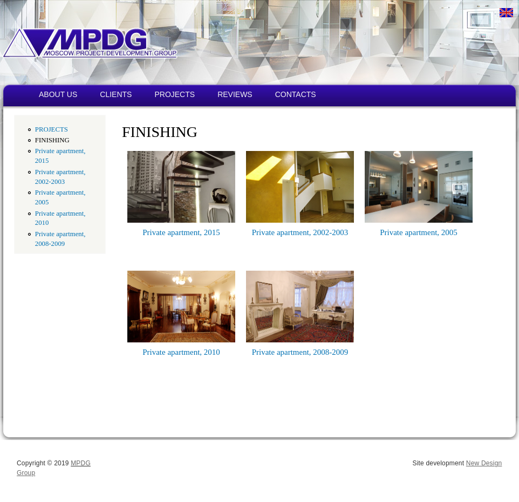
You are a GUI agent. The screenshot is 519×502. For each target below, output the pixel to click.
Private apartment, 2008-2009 (300, 352)
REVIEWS (234, 94)
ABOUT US (58, 94)
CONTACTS (295, 94)
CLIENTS (116, 94)
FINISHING (52, 140)
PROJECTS (174, 94)
